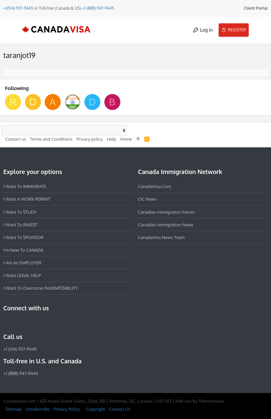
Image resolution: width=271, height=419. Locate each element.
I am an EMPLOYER (22, 262)
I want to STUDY (19, 212)
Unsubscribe (37, 409)
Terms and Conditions (51, 139)
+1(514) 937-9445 (18, 8)
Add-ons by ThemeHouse (199, 401)
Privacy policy (89, 139)
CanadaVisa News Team (161, 237)
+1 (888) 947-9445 (98, 8)
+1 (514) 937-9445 (20, 349)
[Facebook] (7, 322)
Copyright (95, 409)
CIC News (147, 199)
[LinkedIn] (31, 322)
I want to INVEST (20, 224)
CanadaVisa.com (154, 186)
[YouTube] (55, 322)
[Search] (260, 30)
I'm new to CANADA (23, 250)
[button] (11, 30)
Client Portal (256, 8)
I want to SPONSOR (23, 237)
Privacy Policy (67, 409)
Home (126, 139)
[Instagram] (19, 322)
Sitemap (13, 409)
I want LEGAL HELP (22, 275)
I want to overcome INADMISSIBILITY (40, 288)
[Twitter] (43, 322)
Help (111, 139)
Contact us (15, 139)
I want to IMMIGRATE (24, 186)
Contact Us (119, 409)
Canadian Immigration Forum (166, 212)
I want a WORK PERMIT (26, 199)
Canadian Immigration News (165, 224)
